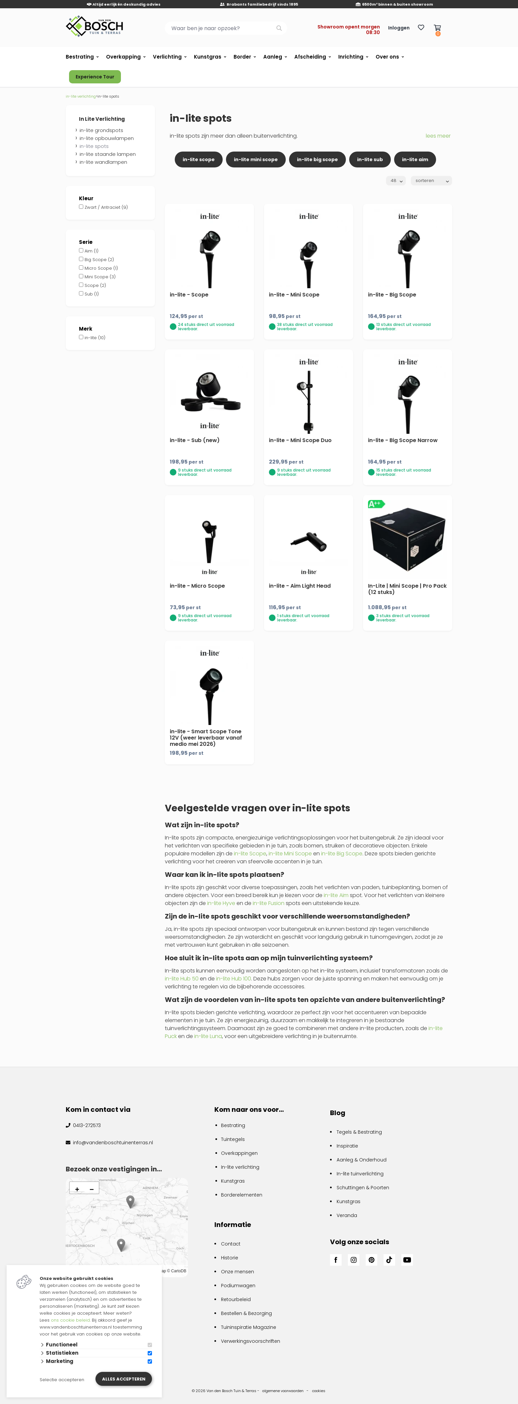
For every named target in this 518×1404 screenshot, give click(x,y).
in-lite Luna (208, 1036)
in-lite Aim (336, 895)
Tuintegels (233, 1139)
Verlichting (167, 56)
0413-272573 (86, 1125)
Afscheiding (310, 56)
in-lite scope (199, 159)
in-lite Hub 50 (182, 978)
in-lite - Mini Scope (294, 295)
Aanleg (272, 56)
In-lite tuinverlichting (360, 1173)
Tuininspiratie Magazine (248, 1327)
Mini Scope (100, 276)
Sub (92, 294)
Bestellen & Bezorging (246, 1313)
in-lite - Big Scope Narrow (403, 440)
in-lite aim (415, 159)
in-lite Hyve (221, 903)
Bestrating (80, 56)
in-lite (95, 337)
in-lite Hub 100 (233, 978)
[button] (121, 1245)
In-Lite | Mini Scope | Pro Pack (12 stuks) (407, 589)
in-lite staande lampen (108, 154)
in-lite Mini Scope (290, 853)
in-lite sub (370, 159)
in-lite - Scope (189, 295)
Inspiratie (347, 1146)
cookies (318, 1390)
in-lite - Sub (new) (195, 440)
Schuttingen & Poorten (363, 1187)
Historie (229, 1257)
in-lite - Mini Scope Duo (300, 440)
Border (242, 56)
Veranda (347, 1215)
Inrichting (350, 56)
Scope (95, 285)
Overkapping (123, 56)
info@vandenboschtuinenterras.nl (112, 1142)
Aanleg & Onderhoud (362, 1159)
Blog (337, 1112)
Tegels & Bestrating (359, 1132)
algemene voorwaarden (283, 1390)
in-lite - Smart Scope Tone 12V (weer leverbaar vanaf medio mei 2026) (206, 737)
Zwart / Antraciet (106, 207)
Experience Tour (95, 76)
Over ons (387, 56)
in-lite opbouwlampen (107, 138)
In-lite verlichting (240, 1167)
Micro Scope (101, 268)
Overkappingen (239, 1153)
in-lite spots (94, 146)
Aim (91, 251)
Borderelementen (241, 1195)
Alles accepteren (123, 1379)
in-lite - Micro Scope (197, 586)
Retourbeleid (236, 1299)
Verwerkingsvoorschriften (250, 1341)
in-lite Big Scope (341, 853)
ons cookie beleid (70, 1320)
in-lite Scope (250, 853)
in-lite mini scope (256, 159)
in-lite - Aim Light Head (300, 586)
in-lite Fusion (268, 903)
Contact (230, 1244)
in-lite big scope (317, 159)
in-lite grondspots (101, 130)
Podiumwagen (238, 1285)
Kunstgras (207, 56)
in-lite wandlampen (103, 162)
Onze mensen (237, 1271)
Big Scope (99, 259)
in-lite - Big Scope (392, 295)
